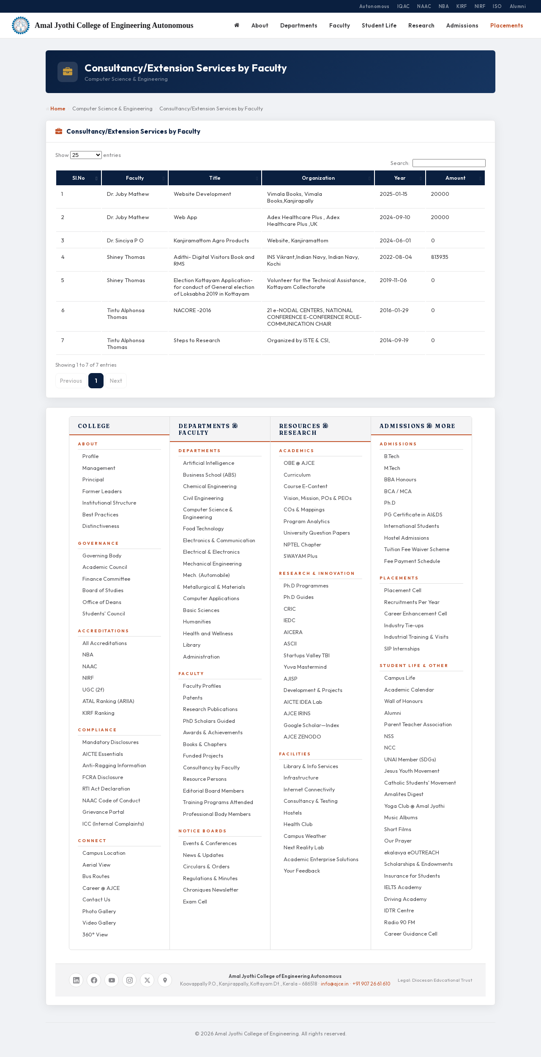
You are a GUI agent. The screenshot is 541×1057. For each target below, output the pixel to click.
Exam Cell (195, 894)
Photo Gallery (99, 904)
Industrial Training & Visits (416, 629)
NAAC (424, 6)
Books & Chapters (205, 737)
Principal (93, 472)
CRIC (290, 602)
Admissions (462, 25)
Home (56, 108)
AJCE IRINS (297, 706)
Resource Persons (205, 772)
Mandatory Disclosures (110, 735)
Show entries (88, 154)
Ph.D (390, 495)
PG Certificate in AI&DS (413, 507)
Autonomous (374, 6)
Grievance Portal (103, 805)
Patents (192, 690)
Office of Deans (101, 595)
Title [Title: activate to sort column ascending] (200, 178)
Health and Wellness (208, 626)
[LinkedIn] (76, 973)
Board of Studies (102, 583)
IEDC (289, 613)
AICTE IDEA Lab (303, 695)
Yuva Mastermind (305, 659)
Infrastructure (301, 770)
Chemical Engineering (210, 479)
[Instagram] (129, 973)
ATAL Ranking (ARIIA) (108, 694)
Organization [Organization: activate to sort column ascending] (346, 178)
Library (191, 637)
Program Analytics (307, 514)
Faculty (339, 25)
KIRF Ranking (98, 706)
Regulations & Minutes (210, 871)
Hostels (293, 805)
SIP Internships (402, 641)
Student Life (379, 25)
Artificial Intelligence (208, 456)
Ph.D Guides (299, 590)
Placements (506, 25)
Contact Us (96, 892)
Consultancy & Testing (311, 794)
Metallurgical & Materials (214, 580)
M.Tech (392, 461)
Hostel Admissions (406, 530)
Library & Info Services (311, 759)
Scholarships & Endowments (418, 857)
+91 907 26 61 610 (371, 977)
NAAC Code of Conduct (111, 793)
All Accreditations (104, 636)
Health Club (298, 817)
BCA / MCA (398, 484)
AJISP (291, 671)
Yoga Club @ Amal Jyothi (414, 799)
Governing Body (101, 548)
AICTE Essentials (102, 747)
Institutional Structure (109, 495)
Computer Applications (211, 591)
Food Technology (203, 521)
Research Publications (210, 702)
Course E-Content (306, 479)
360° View (95, 927)
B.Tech (391, 449)
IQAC (403, 6)
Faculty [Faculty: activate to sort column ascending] (105, 178)
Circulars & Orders (206, 859)
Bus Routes (95, 869)
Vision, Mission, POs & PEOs (318, 491)
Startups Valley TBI (307, 648)
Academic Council (104, 560)
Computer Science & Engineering (208, 506)
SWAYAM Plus (300, 549)
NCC (390, 740)
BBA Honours (400, 472)
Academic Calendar (409, 682)
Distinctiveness (100, 519)
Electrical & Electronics (211, 544)
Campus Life (399, 670)
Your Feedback (302, 863)
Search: (438, 162)
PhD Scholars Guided (209, 714)
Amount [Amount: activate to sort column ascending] (469, 178)
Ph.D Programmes (306, 578)
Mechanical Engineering (212, 556)
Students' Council (103, 606)
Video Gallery (99, 915)
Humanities (197, 614)
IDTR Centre (399, 903)
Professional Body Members (217, 807)
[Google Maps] (165, 973)
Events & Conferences (210, 836)
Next (116, 374)
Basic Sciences (201, 603)
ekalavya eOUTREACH (411, 845)
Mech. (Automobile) (206, 568)
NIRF (480, 6)
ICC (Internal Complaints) (113, 816)
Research (421, 25)
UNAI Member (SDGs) (410, 752)
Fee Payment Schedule (412, 554)
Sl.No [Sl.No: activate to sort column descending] (67, 178)
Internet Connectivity (309, 782)
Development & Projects (313, 683)
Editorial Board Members (213, 783)
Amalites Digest (404, 787)
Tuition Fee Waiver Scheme (416, 542)
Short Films (397, 822)
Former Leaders (102, 484)
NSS (389, 729)
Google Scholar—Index (311, 718)
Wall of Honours (403, 694)
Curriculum (297, 467)
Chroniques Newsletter (210, 882)
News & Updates (203, 848)
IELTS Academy (402, 880)
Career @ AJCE (101, 881)
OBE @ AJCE (299, 456)
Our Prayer (398, 833)
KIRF (461, 6)
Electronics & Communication (219, 533)
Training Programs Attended (218, 795)
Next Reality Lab (304, 840)
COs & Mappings (304, 502)
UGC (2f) (93, 682)
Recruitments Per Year (412, 595)
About (259, 25)
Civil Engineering (203, 491)
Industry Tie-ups (404, 618)
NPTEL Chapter (302, 537)
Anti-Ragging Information (114, 758)
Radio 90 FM (399, 915)
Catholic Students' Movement (420, 775)
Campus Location (104, 846)
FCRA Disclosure (102, 770)
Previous (71, 374)
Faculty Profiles (202, 678)
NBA (444, 6)
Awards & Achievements (213, 725)
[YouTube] (111, 973)
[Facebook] (94, 973)
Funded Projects (203, 748)
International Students (411, 519)
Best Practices (100, 507)
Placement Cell (402, 583)
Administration (201, 649)
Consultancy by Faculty (211, 760)
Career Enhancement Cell (415, 606)
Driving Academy (405, 892)
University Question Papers (317, 525)
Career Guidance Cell (410, 926)
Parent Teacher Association (418, 717)
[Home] (237, 25)
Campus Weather (305, 829)
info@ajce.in (335, 977)
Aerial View (96, 857)
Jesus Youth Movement (412, 763)
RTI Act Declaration (106, 781)
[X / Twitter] (147, 973)
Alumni (518, 6)
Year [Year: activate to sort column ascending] (438, 178)
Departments (298, 25)
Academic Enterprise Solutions (321, 852)
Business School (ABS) (209, 467)
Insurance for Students (412, 868)
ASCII (290, 636)
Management (98, 461)
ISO (497, 6)
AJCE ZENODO (302, 729)
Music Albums (401, 810)
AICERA (293, 625)
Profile (90, 449)
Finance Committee (106, 571)
